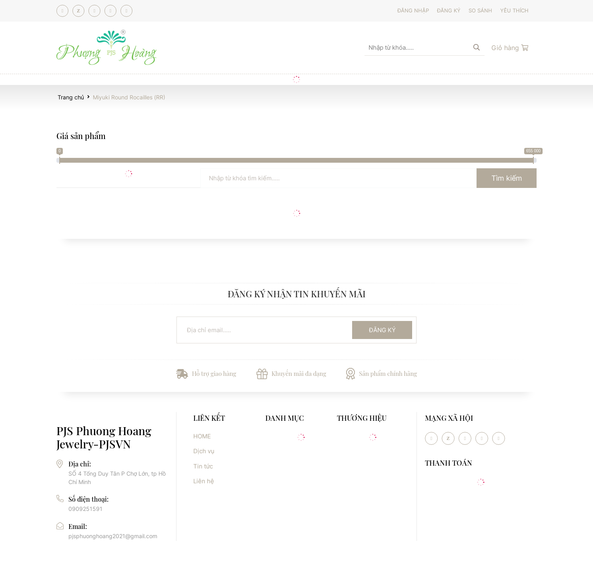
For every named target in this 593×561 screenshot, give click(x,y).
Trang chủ (71, 97)
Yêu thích (514, 10)
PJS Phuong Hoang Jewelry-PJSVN (103, 437)
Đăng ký (449, 10)
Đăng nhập (413, 10)
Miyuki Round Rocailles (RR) (129, 97)
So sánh (480, 10)
